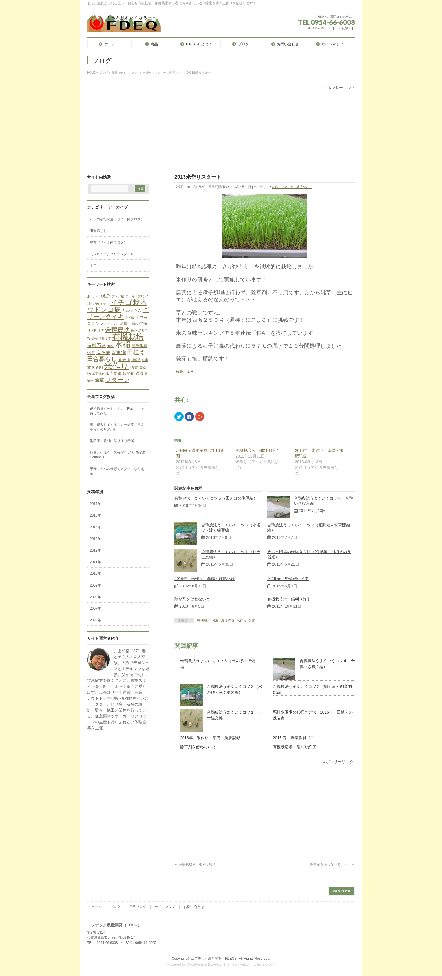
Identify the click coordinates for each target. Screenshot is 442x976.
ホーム (96, 907)
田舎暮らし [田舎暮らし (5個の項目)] (102, 359)
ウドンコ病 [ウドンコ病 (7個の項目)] (104, 309)
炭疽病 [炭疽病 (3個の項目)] (119, 352)
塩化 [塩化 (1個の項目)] (134, 330)
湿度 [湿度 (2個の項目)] (91, 353)
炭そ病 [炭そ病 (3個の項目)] (103, 352)
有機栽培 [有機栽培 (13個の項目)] (128, 336)
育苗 (252, 620)
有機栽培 (204, 620)
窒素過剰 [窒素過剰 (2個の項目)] (95, 367)
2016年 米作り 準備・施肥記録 (204, 578)
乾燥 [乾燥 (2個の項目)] (124, 323)
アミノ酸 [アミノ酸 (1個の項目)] (118, 296)
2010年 (95, 573)
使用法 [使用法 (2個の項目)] (98, 330)
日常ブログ (137, 907)
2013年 (95, 539)
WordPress (195, 964)
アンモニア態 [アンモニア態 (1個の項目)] (134, 296)
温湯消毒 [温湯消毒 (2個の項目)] (139, 345)
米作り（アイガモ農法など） (292, 187)
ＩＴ (93, 266)
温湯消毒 (228, 620)
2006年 (95, 620)
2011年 (95, 562)
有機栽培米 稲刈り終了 (257, 450)
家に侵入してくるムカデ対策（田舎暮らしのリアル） (117, 427)
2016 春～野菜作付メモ (288, 578)
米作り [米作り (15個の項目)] (116, 366)
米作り (242, 620)
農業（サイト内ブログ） (108, 242)
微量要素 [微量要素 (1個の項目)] (105, 338)
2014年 (95, 527)
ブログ (115, 907)
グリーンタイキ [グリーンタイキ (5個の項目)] (118, 313)
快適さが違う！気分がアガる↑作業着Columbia (118, 455)
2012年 (95, 550)
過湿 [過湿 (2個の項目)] (139, 373)
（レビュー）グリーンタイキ (112, 254)
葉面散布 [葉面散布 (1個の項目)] (98, 373)
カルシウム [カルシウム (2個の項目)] (132, 310)
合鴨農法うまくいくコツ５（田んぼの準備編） (215, 498)
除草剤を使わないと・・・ (198, 599)
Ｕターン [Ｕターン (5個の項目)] (117, 380)
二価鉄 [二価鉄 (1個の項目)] (133, 323)
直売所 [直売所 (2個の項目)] (124, 359)
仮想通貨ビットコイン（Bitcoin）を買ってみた (117, 411)
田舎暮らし (98, 231)
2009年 (95, 585)
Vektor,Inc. (248, 964)
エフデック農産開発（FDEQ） (214, 958)
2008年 (95, 597)
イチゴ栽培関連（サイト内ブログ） (117, 219)
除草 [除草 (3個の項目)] (99, 380)
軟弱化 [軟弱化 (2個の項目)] (128, 373)
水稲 (216, 620)
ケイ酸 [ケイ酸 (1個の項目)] (129, 317)
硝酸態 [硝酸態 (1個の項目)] (136, 360)
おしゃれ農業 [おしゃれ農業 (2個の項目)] (99, 296)
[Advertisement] (221, 130)
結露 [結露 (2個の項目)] (134, 367)
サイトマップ (165, 907)
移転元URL (186, 371)
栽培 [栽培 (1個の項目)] (110, 346)
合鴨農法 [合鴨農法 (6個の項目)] (117, 329)
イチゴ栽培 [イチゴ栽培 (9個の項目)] (129, 302)
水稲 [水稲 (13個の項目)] (123, 344)
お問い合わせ (194, 907)
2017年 (95, 504)
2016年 (95, 515)
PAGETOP (341, 891)
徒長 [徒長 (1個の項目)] (94, 338)
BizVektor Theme (221, 964)
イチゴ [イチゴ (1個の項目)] (104, 303)
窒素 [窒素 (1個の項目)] (145, 360)
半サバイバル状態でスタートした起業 (117, 471)
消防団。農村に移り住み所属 (112, 441)
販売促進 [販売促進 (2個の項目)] (113, 373)
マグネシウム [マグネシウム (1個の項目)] (109, 323)
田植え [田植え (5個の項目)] (136, 352)
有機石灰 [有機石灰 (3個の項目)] (96, 345)
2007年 (95, 608)
